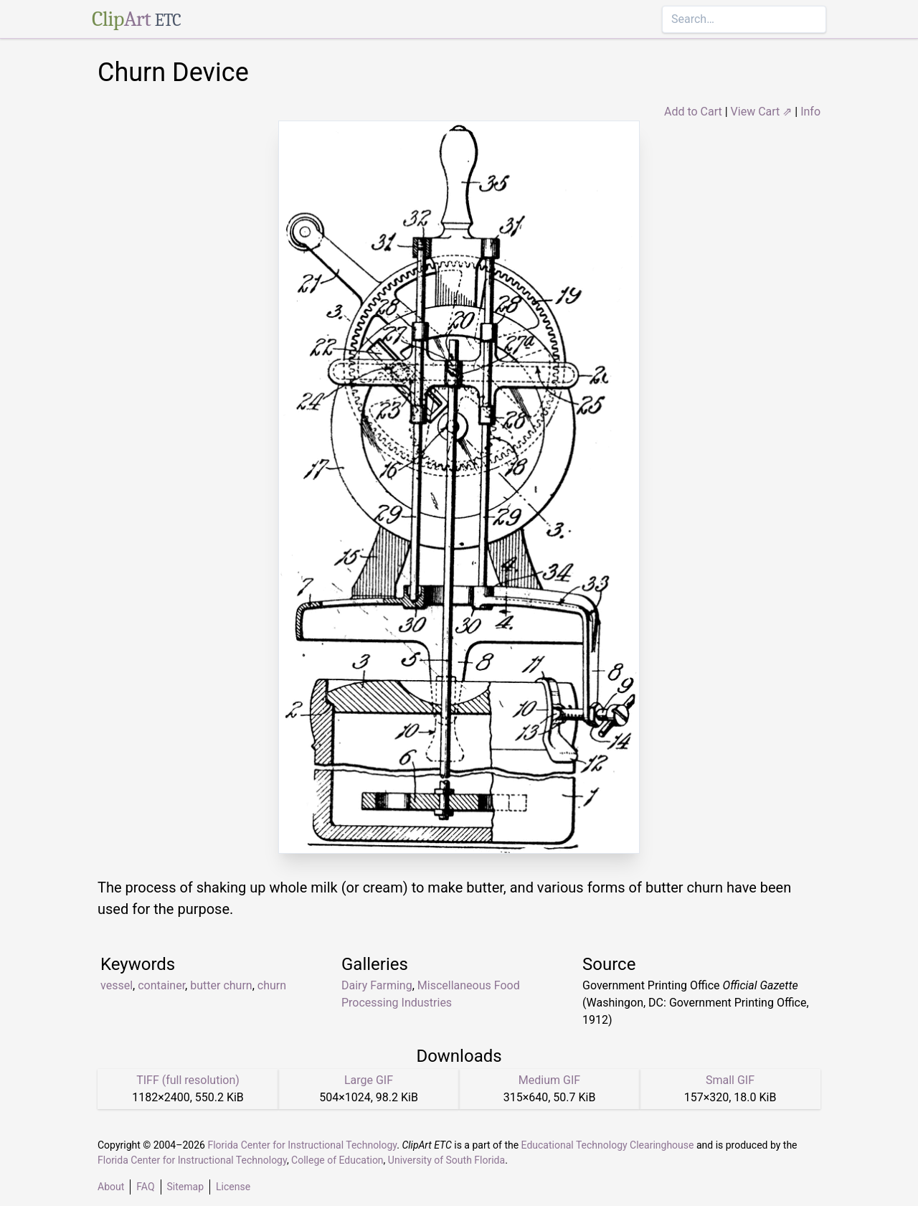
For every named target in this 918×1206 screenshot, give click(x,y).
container (161, 985)
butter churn (221, 985)
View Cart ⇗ (761, 111)
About (111, 1186)
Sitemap (185, 1186)
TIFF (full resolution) (188, 1080)
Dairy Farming (376, 985)
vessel (116, 985)
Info (810, 111)
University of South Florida (446, 1160)
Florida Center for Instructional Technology (302, 1145)
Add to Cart (693, 111)
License (233, 1186)
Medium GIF (549, 1080)
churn (271, 985)
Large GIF (368, 1080)
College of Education (337, 1160)
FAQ (145, 1186)
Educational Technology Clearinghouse (607, 1145)
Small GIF (730, 1080)
